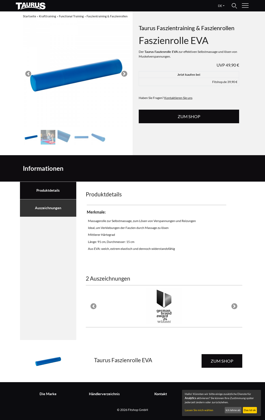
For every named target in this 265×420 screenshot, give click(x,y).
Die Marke (48, 394)
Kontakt (160, 394)
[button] (28, 74)
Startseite (29, 16)
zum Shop (189, 116)
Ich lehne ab (233, 410)
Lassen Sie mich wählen (199, 410)
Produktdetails (48, 190)
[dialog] (221, 403)
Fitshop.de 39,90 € (224, 82)
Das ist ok (250, 410)
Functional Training (71, 16)
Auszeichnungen (48, 208)
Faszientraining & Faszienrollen (107, 16)
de (220, 5)
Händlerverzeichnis (104, 394)
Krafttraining (47, 16)
